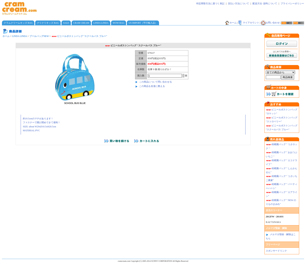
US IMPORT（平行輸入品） (143, 22)
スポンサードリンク (276, 250)
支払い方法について (238, 3)
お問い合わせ (270, 22)
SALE (66, 22)
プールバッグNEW (39, 36)
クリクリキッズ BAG (48, 22)
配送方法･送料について (265, 3)
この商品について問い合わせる (155, 81)
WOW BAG (118, 22)
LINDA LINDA (101, 22)
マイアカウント (248, 22)
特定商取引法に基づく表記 (210, 3)
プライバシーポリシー (292, 3)
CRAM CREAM (81, 22)
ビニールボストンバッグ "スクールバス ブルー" (79, 36)
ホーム (231, 22)
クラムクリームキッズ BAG (18, 22)
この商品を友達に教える (152, 86)
